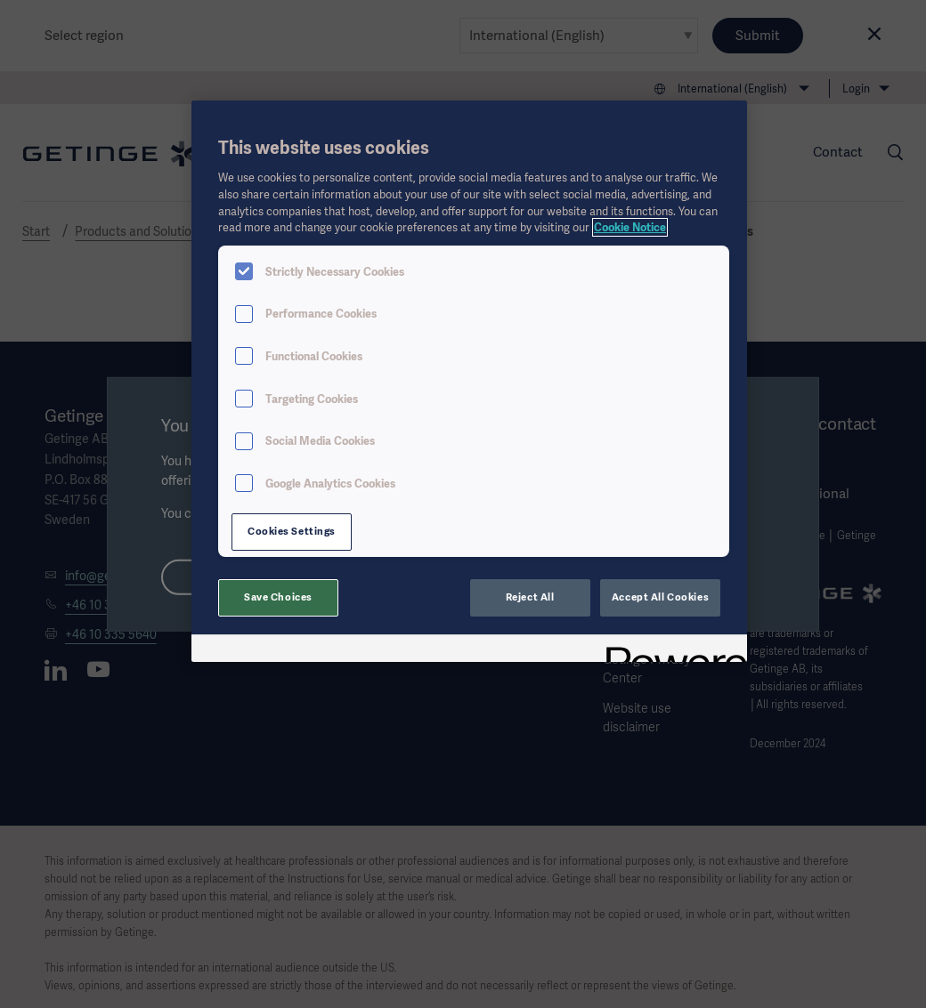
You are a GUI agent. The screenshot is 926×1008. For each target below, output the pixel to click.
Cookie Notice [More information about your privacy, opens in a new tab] (630, 227)
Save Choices (278, 597)
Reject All (530, 597)
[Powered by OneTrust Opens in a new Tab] (670, 651)
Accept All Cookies (660, 597)
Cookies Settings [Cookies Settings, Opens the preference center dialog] (292, 531)
